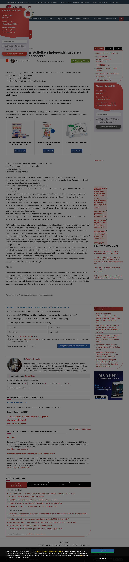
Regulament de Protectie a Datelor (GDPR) (49, 551)
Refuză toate (102, 559)
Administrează (102, 555)
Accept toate (102, 551)
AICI (81, 555)
